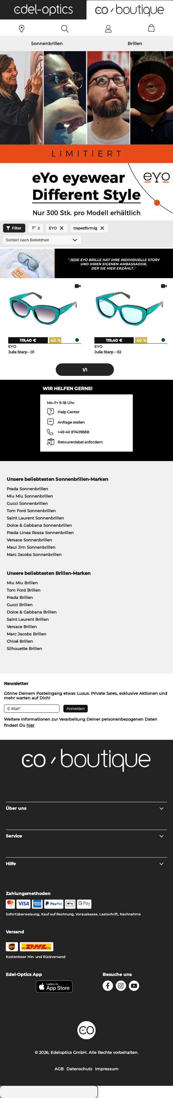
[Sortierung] (42, 240)
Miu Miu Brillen (22, 582)
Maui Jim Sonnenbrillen (31, 547)
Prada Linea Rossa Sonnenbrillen (40, 532)
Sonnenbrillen (47, 43)
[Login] (108, 28)
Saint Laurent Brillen (28, 619)
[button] (43, 9)
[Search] (65, 28)
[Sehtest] (21, 28)
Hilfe (85, 863)
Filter (13, 228)
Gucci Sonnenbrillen (27, 503)
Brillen (135, 43)
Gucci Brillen (20, 604)
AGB (59, 1068)
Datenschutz (79, 1068)
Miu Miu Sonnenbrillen (30, 496)
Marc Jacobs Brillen (26, 633)
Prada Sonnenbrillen (27, 488)
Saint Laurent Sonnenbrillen (35, 518)
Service (85, 836)
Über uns (85, 808)
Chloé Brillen (20, 641)
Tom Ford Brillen (24, 590)
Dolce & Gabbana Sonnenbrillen (39, 525)
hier (30, 725)
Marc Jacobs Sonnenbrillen (34, 554)
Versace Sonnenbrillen (29, 539)
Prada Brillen (20, 597)
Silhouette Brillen (24, 648)
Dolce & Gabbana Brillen (32, 612)
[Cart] (151, 28)
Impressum (106, 1068)
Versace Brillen (22, 626)
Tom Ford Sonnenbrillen (31, 510)
